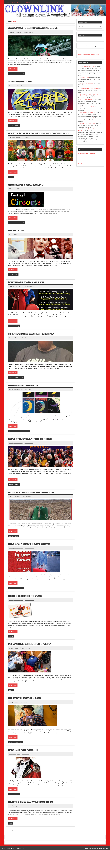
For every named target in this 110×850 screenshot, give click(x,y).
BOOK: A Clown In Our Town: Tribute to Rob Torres (29, 544)
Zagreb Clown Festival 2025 (20, 81)
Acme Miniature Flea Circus (87, 66)
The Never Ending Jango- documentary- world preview (31, 334)
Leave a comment (28, 32)
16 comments (25, 754)
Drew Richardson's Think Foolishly (89, 88)
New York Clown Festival (87, 118)
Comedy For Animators (86, 83)
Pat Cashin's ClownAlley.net (87, 123)
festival (22, 73)
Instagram (92, 46)
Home (7, 2)
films (22, 377)
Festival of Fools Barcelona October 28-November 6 (30, 439)
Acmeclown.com (84, 77)
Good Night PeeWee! (16, 230)
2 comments (26, 137)
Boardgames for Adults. (84, 163)
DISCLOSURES (27, 2)
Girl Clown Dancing (85, 96)
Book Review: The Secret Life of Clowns (24, 698)
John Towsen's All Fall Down (87, 112)
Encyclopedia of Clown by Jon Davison (90, 94)
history (27, 431)
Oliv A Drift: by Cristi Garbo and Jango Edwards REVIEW (31, 492)
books (10, 431)
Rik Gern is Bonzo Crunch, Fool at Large (25, 596)
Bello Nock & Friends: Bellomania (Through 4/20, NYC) (30, 802)
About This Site (16, 2)
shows (16, 536)
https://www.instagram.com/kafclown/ (88, 54)
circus (10, 73)
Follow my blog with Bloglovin (86, 153)
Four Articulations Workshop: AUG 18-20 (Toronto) (29, 644)
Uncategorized (18, 742)
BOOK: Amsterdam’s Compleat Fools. (23, 385)
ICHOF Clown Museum (86, 99)
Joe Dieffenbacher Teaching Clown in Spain (26, 282)
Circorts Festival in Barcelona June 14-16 (26, 185)
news (16, 274)
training (17, 326)
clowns (16, 73)
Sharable (17, 794)
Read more (12, 69)
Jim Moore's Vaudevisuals (87, 107)
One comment (24, 85)
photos (21, 588)
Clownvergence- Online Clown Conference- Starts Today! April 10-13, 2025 (39, 133)
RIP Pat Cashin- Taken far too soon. (23, 750)
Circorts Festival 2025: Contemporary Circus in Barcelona (33, 28)
